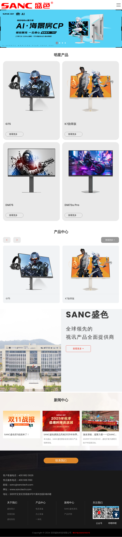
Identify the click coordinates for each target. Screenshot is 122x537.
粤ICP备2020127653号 (81, 533)
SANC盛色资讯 (70, 508)
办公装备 (39, 514)
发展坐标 (11, 514)
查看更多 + (110, 240)
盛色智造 (11, 519)
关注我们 (98, 502)
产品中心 (41, 502)
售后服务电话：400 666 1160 (17, 480)
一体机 (38, 519)
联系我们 (60, 460)
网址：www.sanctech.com (17, 489)
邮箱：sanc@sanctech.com (18, 484)
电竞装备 (39, 508)
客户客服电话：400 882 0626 (18, 475)
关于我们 (12, 502)
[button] (56, 42)
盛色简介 (11, 508)
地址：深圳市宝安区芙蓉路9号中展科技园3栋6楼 (27, 494)
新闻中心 (69, 502)
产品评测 (68, 514)
